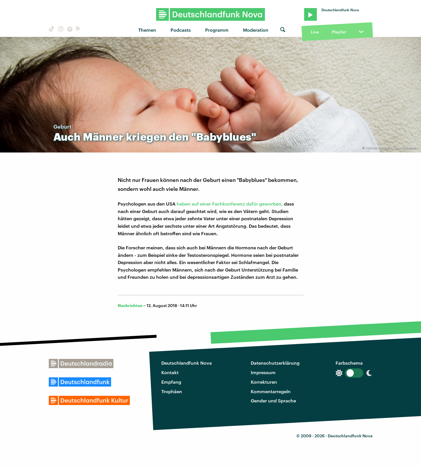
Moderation (255, 30)
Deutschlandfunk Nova (186, 363)
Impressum (263, 372)
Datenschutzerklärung (275, 363)
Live (315, 31)
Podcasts (181, 30)
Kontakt (170, 372)
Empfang (171, 382)
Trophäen (171, 391)
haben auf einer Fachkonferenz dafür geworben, (230, 203)
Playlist (339, 31)
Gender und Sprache (273, 400)
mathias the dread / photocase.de (391, 147)
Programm (217, 30)
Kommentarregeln (271, 391)
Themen (147, 30)
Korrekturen (264, 382)
